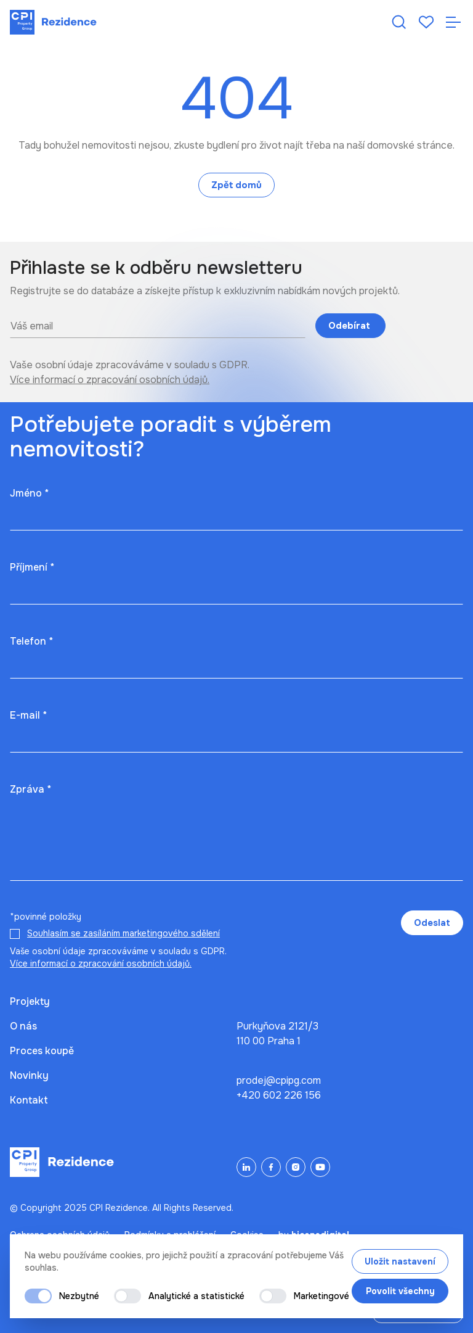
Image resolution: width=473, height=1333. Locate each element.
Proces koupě (42, 1050)
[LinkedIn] (246, 1167)
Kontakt (29, 1100)
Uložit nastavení (400, 1261)
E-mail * (28, 715)
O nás (23, 1026)
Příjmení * (32, 567)
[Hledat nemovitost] (399, 22)
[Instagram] (295, 1167)
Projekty (30, 1001)
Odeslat (432, 923)
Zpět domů (236, 185)
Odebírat (350, 326)
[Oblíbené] (426, 22)
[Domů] (53, 22)
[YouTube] (320, 1167)
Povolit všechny (400, 1291)
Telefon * (31, 641)
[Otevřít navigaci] (453, 22)
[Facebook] (271, 1167)
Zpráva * (30, 789)
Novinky (29, 1075)
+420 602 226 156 (278, 1095)
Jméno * (29, 493)
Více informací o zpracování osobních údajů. (109, 379)
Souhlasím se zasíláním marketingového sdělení (123, 933)
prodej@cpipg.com (278, 1080)
